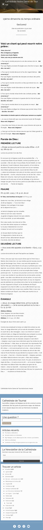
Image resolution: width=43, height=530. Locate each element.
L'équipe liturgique (10, 512)
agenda (8, 471)
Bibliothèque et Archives (12, 481)
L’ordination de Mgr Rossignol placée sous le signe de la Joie (21, 442)
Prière (7, 517)
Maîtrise (8, 496)
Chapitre (8, 484)
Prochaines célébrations (11, 433)
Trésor (8, 503)
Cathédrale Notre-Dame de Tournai (12, 388)
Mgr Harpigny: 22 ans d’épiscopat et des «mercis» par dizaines (22, 437)
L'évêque (8, 515)
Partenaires (9, 498)
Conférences (9, 486)
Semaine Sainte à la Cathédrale (13, 435)
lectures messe (28, 388)
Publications (9, 505)
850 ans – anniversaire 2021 (13, 479)
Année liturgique (10, 510)
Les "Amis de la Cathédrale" (13, 491)
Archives (7, 474)
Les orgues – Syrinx (11, 493)
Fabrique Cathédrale (11, 488)
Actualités (7, 469)
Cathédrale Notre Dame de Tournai (21, 3)
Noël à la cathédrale (10, 440)
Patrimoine (8, 500)
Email (4, 455)
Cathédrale (8, 476)
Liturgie (7, 508)
